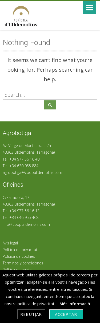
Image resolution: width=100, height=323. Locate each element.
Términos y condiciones (23, 262)
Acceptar (66, 314)
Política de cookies (19, 256)
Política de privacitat (20, 249)
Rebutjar (31, 314)
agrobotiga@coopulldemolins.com (32, 172)
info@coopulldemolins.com (26, 224)
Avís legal (10, 243)
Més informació (74, 303)
